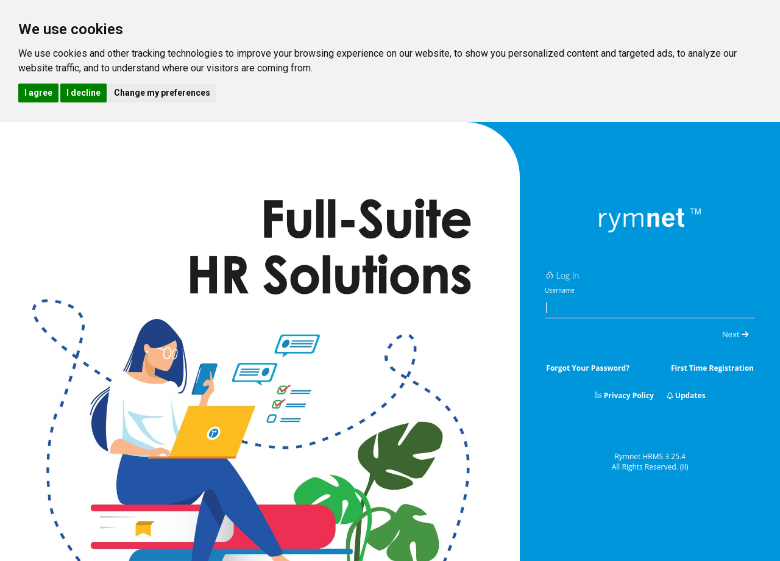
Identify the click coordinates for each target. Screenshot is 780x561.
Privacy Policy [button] (624, 395)
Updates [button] (686, 395)
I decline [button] (83, 93)
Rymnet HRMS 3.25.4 (650, 456)
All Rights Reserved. (650, 467)
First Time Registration (712, 368)
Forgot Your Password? (587, 368)
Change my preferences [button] (162, 93)
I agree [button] (38, 93)
